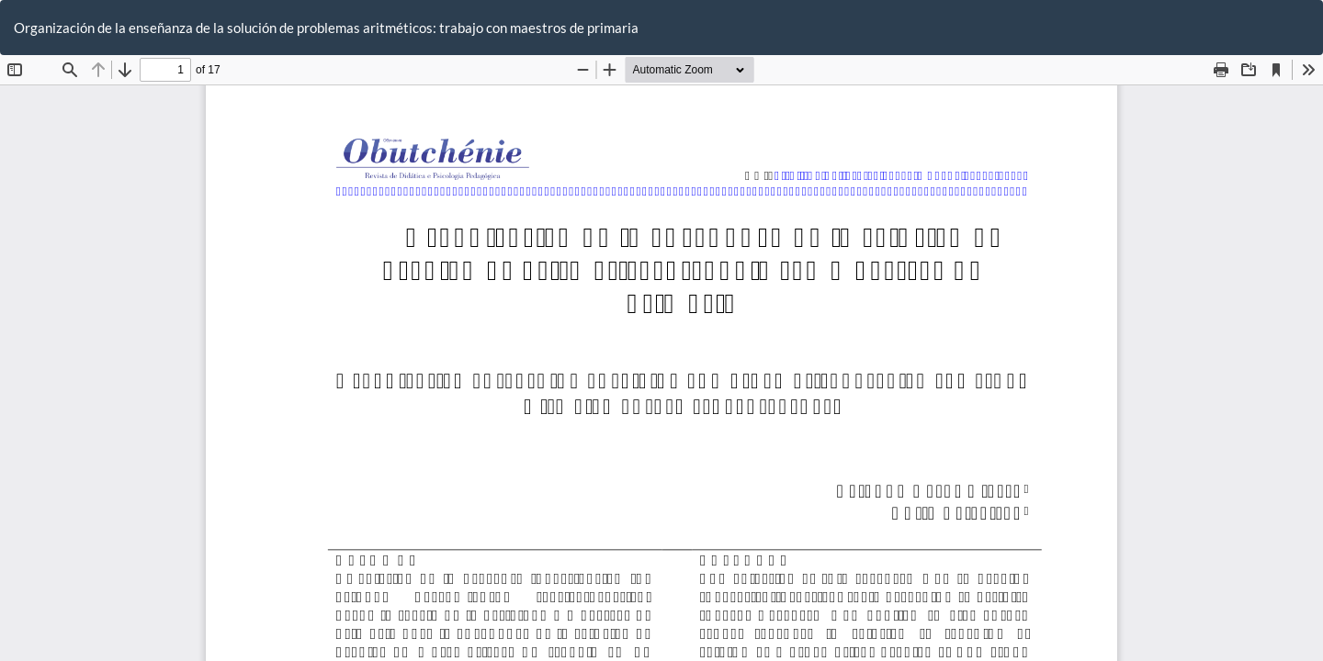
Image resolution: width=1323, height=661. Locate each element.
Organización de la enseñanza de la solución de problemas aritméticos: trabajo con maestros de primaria (326, 27)
